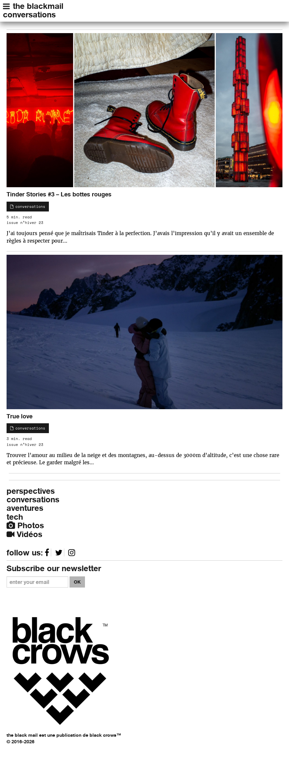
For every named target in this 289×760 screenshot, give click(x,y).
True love (19, 416)
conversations (29, 14)
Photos (25, 525)
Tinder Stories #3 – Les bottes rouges (59, 194)
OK (77, 582)
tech (15, 517)
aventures (25, 508)
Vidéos (24, 534)
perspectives (31, 491)
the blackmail (38, 6)
